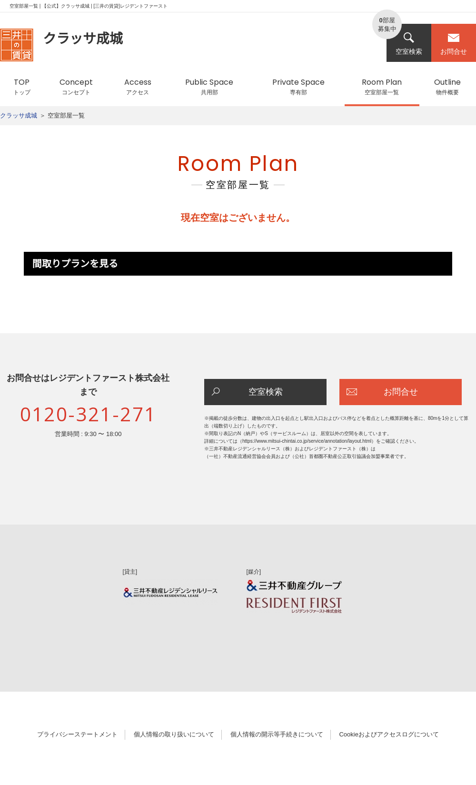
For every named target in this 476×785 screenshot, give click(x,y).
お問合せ (453, 43)
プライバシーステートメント (77, 734)
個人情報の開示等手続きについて (276, 734)
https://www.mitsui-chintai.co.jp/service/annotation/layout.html (306, 441)
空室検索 (409, 43)
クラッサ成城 (18, 115)
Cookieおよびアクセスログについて (388, 734)
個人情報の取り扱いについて (174, 734)
